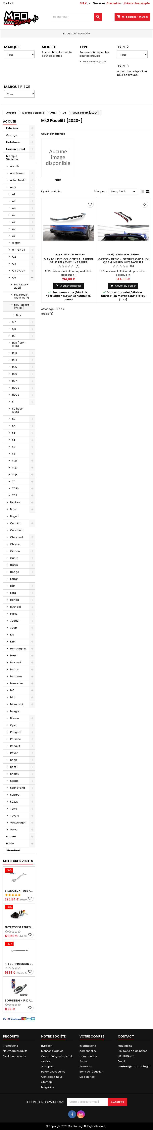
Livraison (46, 1046)
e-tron (16, 243)
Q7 (14, 322)
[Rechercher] (76, 17)
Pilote (10, 843)
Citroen (15, 551)
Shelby (14, 774)
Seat (13, 767)
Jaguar (15, 621)
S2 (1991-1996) (17, 410)
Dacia (14, 565)
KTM (12, 641)
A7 (13, 229)
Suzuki (14, 802)
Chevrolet (16, 537)
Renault (15, 746)
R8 (13, 336)
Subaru (15, 795)
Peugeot (15, 732)
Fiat (12, 586)
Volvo (14, 829)
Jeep (13, 628)
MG (12, 690)
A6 (14, 222)
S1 (13, 402)
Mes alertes (87, 1077)
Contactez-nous (52, 1077)
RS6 (14, 374)
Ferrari (14, 579)
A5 (14, 215)
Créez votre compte (137, 3)
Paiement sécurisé (53, 1072)
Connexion (113, 3)
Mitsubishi (16, 704)
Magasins (47, 1087)
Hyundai (15, 607)
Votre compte (91, 1036)
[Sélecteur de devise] (85, 3)
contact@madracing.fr (134, 1066)
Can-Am (15, 523)
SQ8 (15, 474)
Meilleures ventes (14, 1056)
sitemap (46, 1082)
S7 (13, 447)
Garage (11, 135)
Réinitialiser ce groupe (94, 61)
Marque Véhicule (12, 157)
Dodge (14, 572)
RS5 (14, 367)
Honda (14, 600)
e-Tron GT (18, 250)
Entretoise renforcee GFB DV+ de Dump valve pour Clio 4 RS (19, 927)
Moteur (11, 836)
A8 (14, 236)
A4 (14, 208)
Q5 (14, 277)
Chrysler (15, 544)
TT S (14, 495)
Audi (13, 187)
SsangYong (17, 788)
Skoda (14, 781)
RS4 (14, 360)
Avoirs (83, 1061)
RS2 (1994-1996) (19, 344)
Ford (13, 593)
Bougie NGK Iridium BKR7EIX (19, 1000)
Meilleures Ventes (18, 861)
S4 (14, 426)
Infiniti (13, 614)
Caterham (17, 530)
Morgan (15, 711)
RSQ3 (15, 388)
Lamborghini (18, 648)
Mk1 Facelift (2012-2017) (21, 296)
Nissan (14, 718)
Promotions (10, 1046)
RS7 (14, 381)
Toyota (14, 816)
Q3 (14, 264)
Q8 (14, 329)
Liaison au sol (15, 149)
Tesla (13, 809)
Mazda (14, 669)
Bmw (13, 509)
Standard (13, 850)
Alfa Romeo (17, 173)
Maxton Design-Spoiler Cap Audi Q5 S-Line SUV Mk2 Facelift (123, 260)
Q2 (14, 257)
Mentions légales (52, 1051)
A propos (47, 1066)
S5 (13, 433)
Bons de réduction (91, 1072)
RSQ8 (15, 395)
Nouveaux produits (15, 1051)
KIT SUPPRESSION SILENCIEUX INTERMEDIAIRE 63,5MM (19, 964)
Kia (12, 635)
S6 (13, 440)
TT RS (15, 488)
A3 (14, 201)
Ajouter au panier (68, 285)
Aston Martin (18, 180)
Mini (12, 697)
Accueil (10, 121)
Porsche (15, 739)
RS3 (14, 353)
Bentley (15, 502)
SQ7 (14, 467)
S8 (13, 454)
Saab (13, 760)
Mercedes (17, 683)
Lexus (13, 655)
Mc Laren (16, 676)
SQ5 (15, 460)
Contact (8, 3)
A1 (13, 194)
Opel (13, 725)
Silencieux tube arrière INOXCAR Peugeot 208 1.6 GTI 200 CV (19, 890)
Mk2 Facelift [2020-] (21, 306)
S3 (13, 419)
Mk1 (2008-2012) (21, 286)
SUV (18, 315)
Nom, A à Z (123, 191)
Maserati (16, 662)
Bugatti (14, 516)
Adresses (85, 1066)
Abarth (14, 166)
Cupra (14, 558)
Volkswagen (18, 822)
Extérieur (12, 128)
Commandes (88, 1056)
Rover (14, 753)
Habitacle (13, 142)
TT (13, 481)
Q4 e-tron (18, 271)
